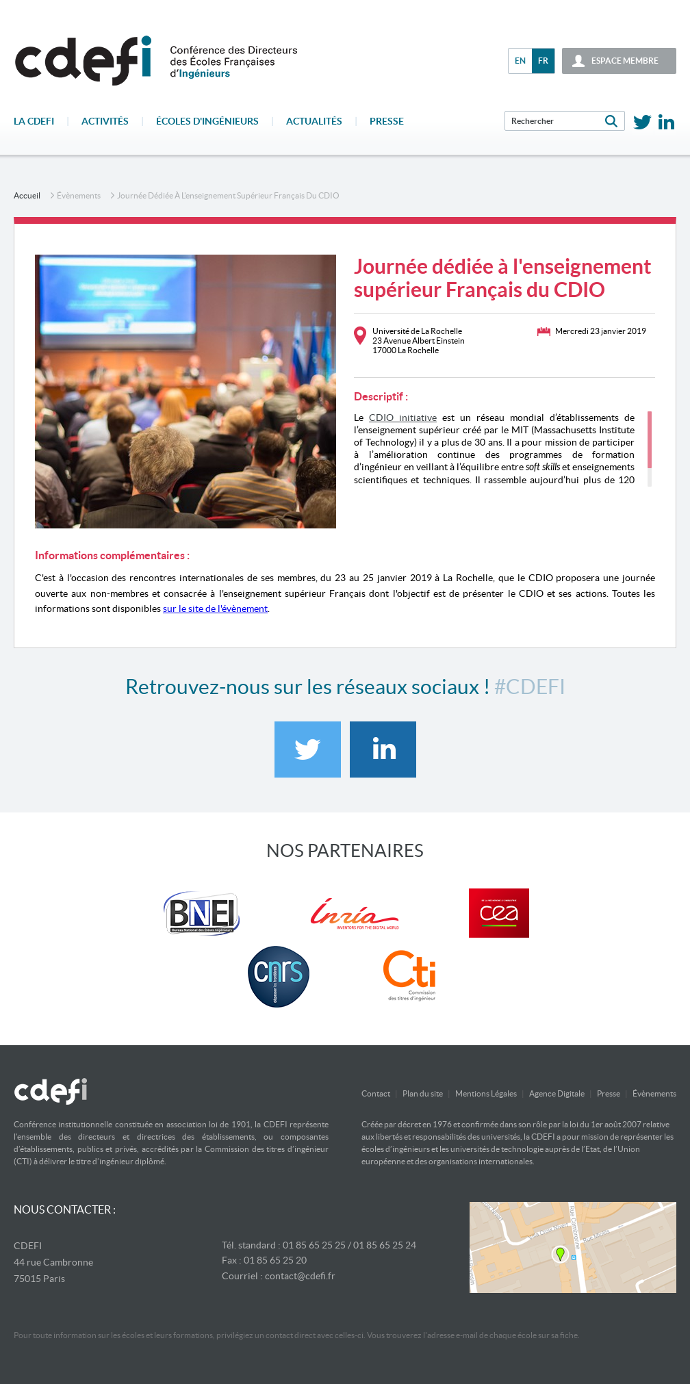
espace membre (625, 60)
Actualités (314, 121)
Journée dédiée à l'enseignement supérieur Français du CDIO (228, 195)
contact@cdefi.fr (300, 1275)
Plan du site (422, 1093)
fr (543, 60)
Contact (375, 1093)
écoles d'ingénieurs (207, 121)
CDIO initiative (403, 417)
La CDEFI (34, 121)
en (520, 60)
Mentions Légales (486, 1093)
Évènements (79, 195)
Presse (387, 121)
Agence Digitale (557, 1093)
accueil (27, 195)
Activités (105, 121)
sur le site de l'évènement (215, 608)
